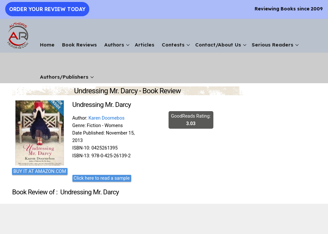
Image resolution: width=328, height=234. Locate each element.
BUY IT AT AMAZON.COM (39, 171)
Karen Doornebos (107, 118)
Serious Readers (272, 45)
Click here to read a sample (102, 178)
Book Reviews (79, 45)
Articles (144, 45)
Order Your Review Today (47, 9)
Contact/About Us (218, 45)
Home (47, 45)
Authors (114, 45)
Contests (173, 45)
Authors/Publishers (64, 77)
